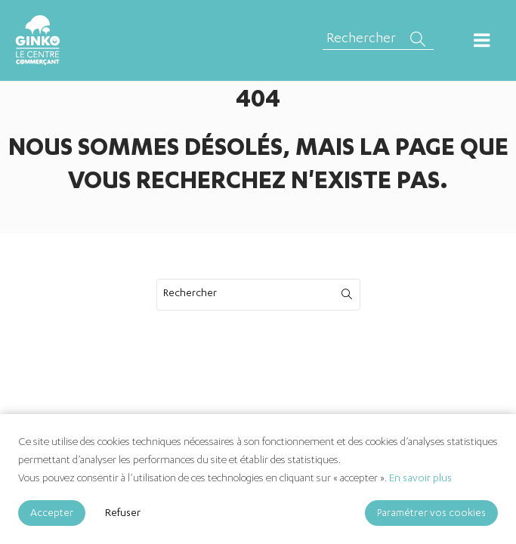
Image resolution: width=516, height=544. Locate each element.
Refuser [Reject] (123, 514)
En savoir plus (420, 479)
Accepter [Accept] (51, 514)
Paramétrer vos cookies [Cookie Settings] (431, 514)
